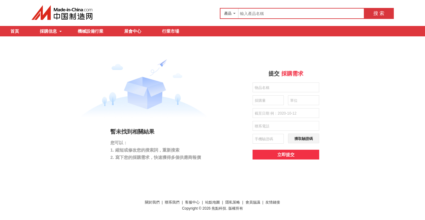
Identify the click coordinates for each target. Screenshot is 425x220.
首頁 (14, 31)
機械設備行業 (90, 31)
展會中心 (132, 31)
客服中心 (192, 202)
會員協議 (253, 202)
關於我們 (152, 202)
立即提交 (285, 154)
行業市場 (170, 31)
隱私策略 (232, 202)
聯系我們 (172, 202)
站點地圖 (212, 202)
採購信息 (51, 31)
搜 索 (378, 13)
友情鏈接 (272, 202)
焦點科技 (219, 208)
